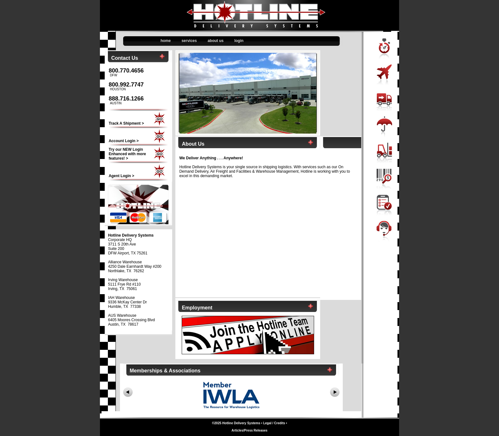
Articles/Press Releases (250, 430)
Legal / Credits (274, 423)
